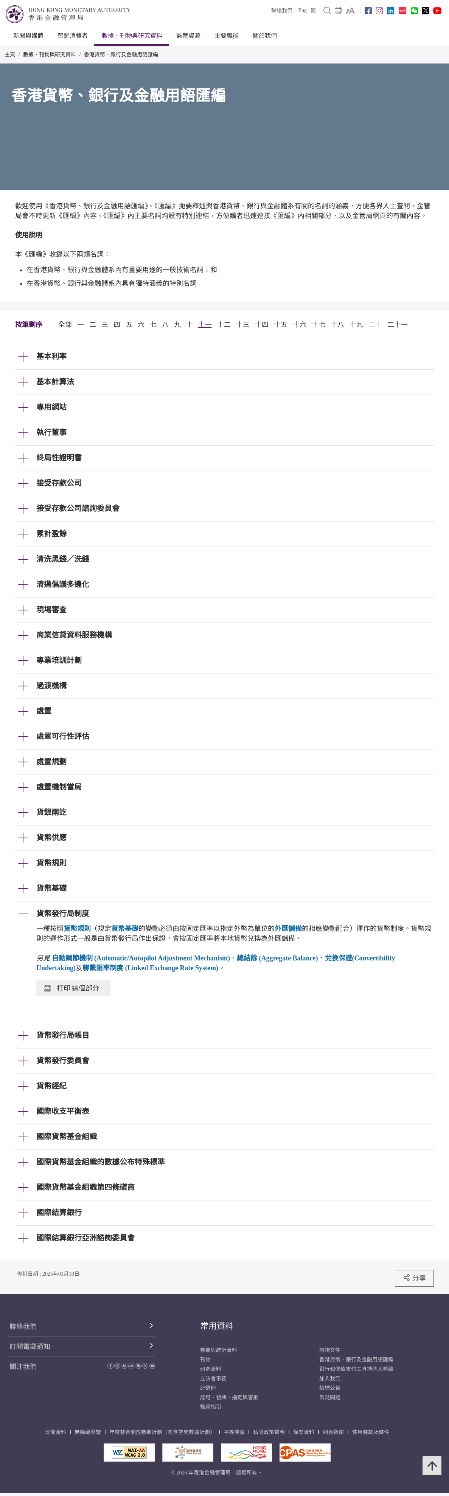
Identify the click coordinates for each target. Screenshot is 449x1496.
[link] (350, 10)
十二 (224, 324)
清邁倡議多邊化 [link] (62, 584)
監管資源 (188, 36)
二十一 (397, 324)
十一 (205, 324)
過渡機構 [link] (51, 685)
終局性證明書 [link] (59, 458)
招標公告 (329, 1388)
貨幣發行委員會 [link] (62, 1060)
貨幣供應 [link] (51, 837)
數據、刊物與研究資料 (132, 36)
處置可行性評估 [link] (62, 736)
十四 (262, 324)
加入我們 (329, 1378)
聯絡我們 (281, 11)
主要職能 (226, 36)
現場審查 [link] (51, 610)
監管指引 (210, 1407)
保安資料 (303, 1432)
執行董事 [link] (51, 432)
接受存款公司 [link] (59, 483)
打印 (71, 988)
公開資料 (55, 1432)
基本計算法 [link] (55, 382)
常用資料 (216, 1326)
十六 (299, 324)
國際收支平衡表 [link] (62, 1111)
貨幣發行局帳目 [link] (62, 1035)
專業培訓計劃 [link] (59, 660)
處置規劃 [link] (51, 761)
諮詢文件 (329, 1350)
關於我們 (265, 36)
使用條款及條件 (370, 1432)
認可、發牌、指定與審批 (229, 1397)
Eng (302, 10)
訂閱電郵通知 (29, 1346)
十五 (280, 324)
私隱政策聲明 (269, 1432)
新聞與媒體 (28, 36)
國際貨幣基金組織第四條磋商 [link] (85, 1187)
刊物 (205, 1360)
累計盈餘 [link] (51, 534)
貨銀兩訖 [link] (51, 812)
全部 (65, 324)
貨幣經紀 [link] (51, 1086)
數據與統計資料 (218, 1350)
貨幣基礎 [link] (51, 888)
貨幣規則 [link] (51, 863)
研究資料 (210, 1369)
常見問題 (329, 1397)
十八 (337, 324)
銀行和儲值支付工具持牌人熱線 (356, 1369)
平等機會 (234, 1432)
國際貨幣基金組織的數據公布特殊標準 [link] (100, 1162)
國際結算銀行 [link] (59, 1212)
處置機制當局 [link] (59, 787)
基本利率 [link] (51, 356)
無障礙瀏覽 (88, 1432)
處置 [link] (43, 711)
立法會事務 (213, 1378)
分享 (414, 1278)
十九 (356, 324)
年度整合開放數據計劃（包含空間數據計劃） (162, 1432)
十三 (243, 324)
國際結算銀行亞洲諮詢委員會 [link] (85, 1238)
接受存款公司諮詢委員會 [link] (78, 508)
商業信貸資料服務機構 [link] (74, 635)
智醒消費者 (72, 36)
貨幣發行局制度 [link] (62, 913)
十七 (318, 324)
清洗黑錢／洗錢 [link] (62, 559)
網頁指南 (333, 1432)
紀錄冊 (208, 1388)
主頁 (10, 54)
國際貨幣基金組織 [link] (66, 1136)
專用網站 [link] (51, 407)
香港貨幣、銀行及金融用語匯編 (121, 54)
